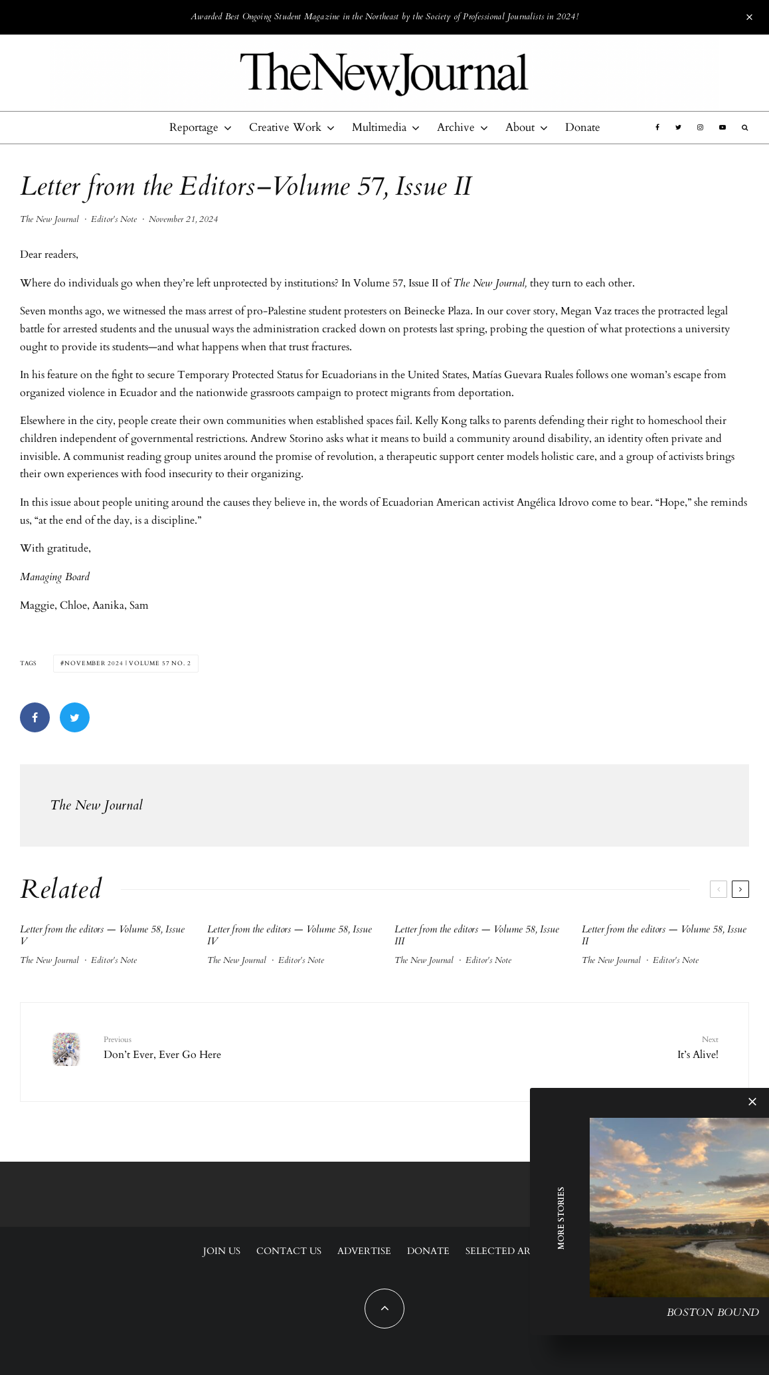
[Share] (35, 717)
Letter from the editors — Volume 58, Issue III (476, 935)
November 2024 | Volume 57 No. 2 (127, 663)
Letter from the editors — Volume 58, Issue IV (289, 935)
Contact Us (288, 1251)
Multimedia (379, 127)
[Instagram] (700, 128)
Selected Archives (516, 1251)
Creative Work (285, 127)
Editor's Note (114, 219)
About (520, 127)
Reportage (193, 127)
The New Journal (49, 219)
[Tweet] (75, 717)
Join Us (221, 1251)
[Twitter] (678, 128)
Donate (582, 127)
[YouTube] (722, 128)
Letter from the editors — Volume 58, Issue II (664, 935)
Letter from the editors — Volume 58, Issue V (102, 935)
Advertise (364, 1251)
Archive (456, 127)
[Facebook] (657, 128)
